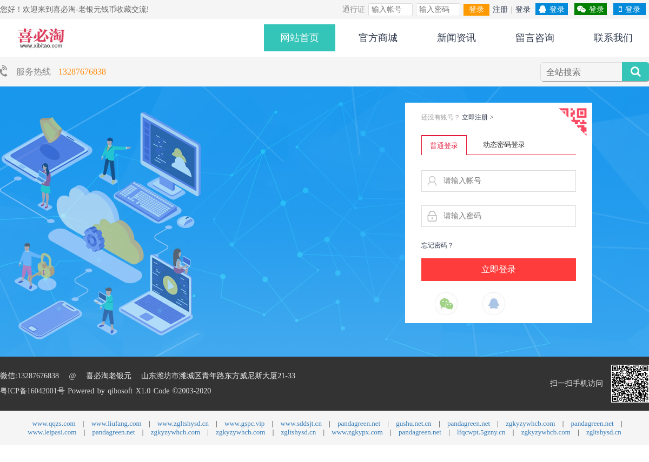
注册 (500, 9)
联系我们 (613, 37)
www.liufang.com (116, 423)
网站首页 (299, 37)
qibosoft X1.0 (129, 391)
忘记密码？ (437, 245)
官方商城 (378, 37)
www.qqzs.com (53, 423)
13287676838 (82, 71)
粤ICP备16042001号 (32, 391)
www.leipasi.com (52, 432)
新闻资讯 (456, 37)
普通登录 (444, 146)
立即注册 (478, 117)
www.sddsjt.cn (300, 423)
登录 (476, 9)
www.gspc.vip (244, 423)
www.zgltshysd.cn (183, 423)
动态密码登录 (504, 144)
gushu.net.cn (414, 423)
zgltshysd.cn (298, 432)
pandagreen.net (358, 423)
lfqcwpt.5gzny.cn (481, 432)
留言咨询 (534, 37)
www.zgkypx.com (357, 432)
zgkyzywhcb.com (530, 423)
